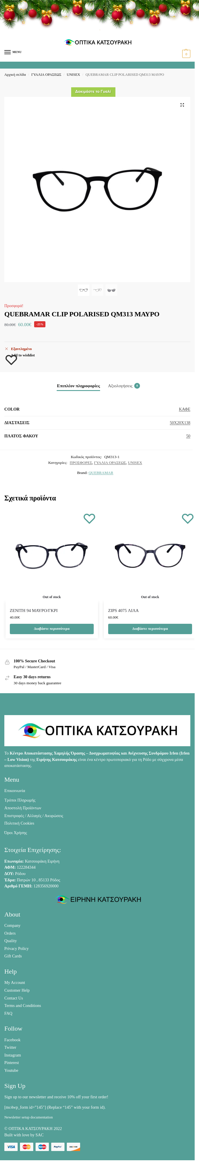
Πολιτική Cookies (19, 823)
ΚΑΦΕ (184, 409)
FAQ (8, 1013)
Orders (10, 933)
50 (188, 436)
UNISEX (73, 75)
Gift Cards (13, 956)
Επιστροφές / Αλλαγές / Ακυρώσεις (33, 815)
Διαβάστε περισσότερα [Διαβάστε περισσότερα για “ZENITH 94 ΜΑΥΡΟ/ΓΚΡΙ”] (51, 629)
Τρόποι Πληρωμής (19, 800)
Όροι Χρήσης (15, 832)
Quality (10, 940)
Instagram (12, 1055)
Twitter (10, 1047)
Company (12, 925)
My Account (14, 982)
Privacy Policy (16, 948)
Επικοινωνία (14, 790)
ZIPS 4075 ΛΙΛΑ (123, 610)
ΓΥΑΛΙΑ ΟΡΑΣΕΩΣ (46, 75)
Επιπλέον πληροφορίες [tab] (78, 385)
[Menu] (13, 52)
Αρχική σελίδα (15, 75)
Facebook (12, 1040)
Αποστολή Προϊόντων (22, 808)
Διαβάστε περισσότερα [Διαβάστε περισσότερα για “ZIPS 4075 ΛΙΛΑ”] (150, 629)
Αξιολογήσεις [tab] (124, 386)
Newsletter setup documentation (28, 1117)
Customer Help (17, 990)
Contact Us (13, 998)
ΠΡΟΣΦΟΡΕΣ (81, 462)
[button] (185, 54)
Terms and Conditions (22, 1005)
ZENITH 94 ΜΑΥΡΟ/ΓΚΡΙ (34, 610)
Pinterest (11, 1062)
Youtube (11, 1070)
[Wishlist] (89, 518)
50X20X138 (180, 422)
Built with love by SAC (24, 1135)
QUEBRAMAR (101, 472)
